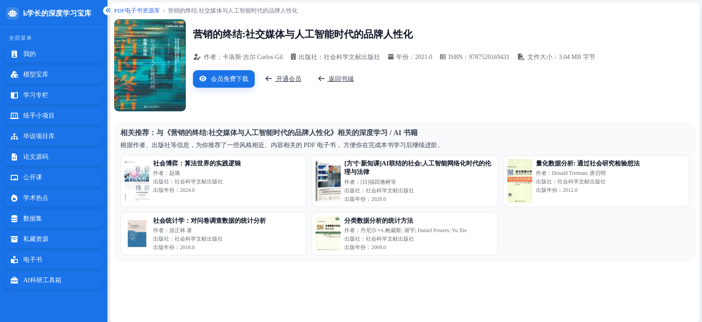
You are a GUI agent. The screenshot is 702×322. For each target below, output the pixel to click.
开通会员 (283, 78)
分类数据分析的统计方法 (378, 220)
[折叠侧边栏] (107, 10)
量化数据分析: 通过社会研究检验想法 (588, 163)
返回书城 (336, 78)
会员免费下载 (223, 78)
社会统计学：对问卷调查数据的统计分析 (209, 220)
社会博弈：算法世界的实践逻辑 (197, 163)
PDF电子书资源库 (137, 10)
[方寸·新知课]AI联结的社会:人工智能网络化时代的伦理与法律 (417, 167)
